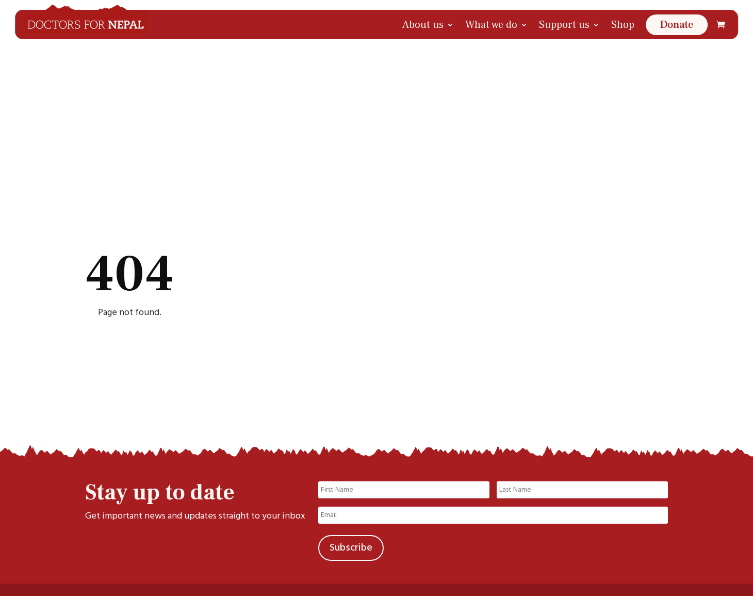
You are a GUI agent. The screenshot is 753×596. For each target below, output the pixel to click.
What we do (491, 25)
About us (423, 25)
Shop (622, 25)
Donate (676, 25)
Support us (564, 25)
